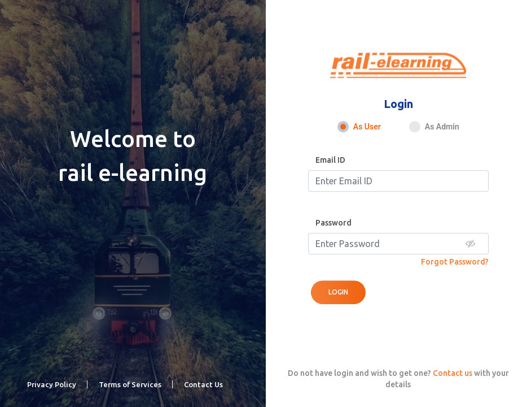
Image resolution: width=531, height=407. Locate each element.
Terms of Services (130, 384)
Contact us (452, 373)
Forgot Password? (455, 261)
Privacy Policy (51, 384)
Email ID (330, 159)
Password (333, 222)
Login (338, 292)
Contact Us (203, 384)
